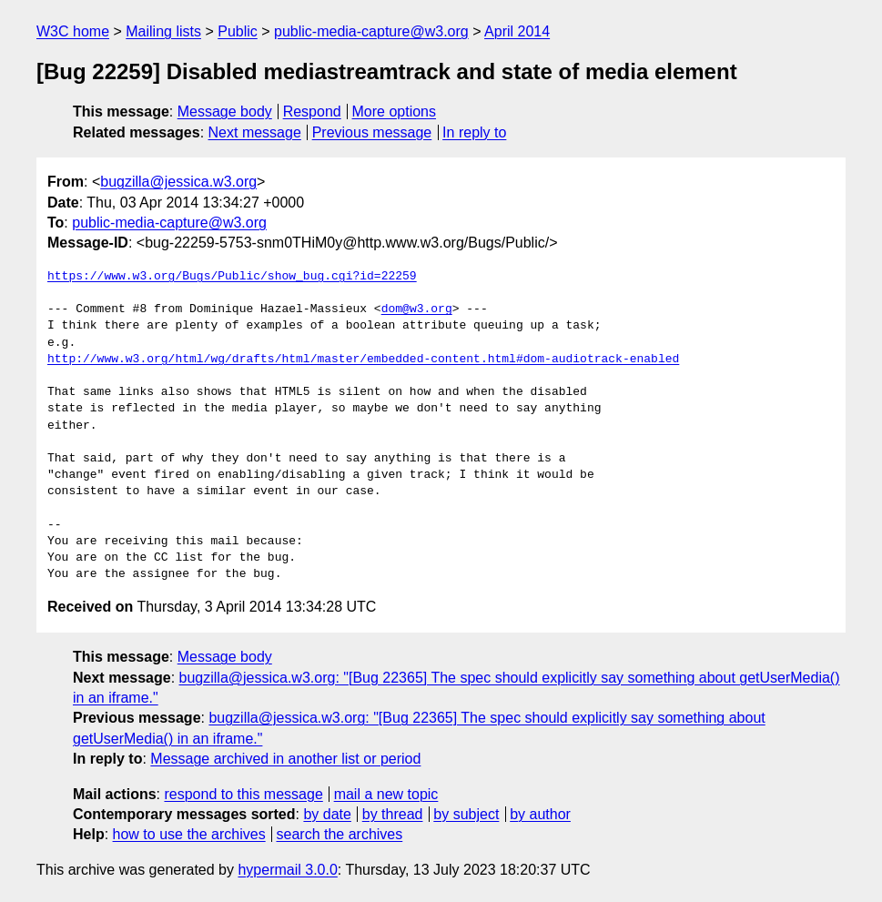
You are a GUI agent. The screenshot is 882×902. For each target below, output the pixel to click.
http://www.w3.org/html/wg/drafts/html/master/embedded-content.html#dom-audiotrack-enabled (363, 359)
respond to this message (243, 794)
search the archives (340, 834)
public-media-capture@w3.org (371, 31)
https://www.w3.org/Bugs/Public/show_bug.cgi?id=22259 (232, 277)
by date (326, 814)
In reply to (474, 132)
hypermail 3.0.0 (287, 869)
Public (238, 31)
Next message (254, 132)
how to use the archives (189, 834)
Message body (224, 111)
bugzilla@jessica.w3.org (178, 181)
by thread (392, 814)
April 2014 (517, 31)
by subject (466, 814)
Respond (312, 111)
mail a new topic (386, 794)
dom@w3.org (416, 309)
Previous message (372, 132)
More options (394, 111)
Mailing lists (163, 31)
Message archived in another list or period (285, 758)
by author (540, 814)
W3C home (72, 31)
